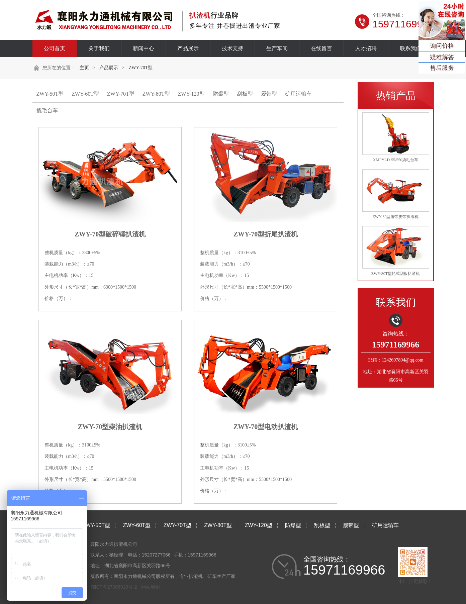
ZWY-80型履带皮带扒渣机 (396, 216)
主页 (84, 67)
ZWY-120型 (191, 94)
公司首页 (54, 48)
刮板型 (245, 94)
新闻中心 (143, 48)
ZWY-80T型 (156, 94)
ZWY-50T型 (50, 94)
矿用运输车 (298, 94)
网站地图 (150, 587)
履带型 (269, 94)
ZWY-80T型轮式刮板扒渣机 (395, 273)
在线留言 (321, 48)
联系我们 (410, 48)
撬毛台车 (47, 110)
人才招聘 (366, 48)
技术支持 (232, 48)
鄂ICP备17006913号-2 (113, 587)
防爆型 (221, 94)
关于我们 (99, 48)
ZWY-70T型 (141, 67)
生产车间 (277, 48)
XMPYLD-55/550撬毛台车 (395, 160)
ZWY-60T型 (85, 94)
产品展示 (188, 48)
